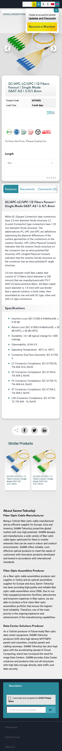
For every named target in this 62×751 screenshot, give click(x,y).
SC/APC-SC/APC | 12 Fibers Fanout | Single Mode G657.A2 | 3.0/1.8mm (43, 480)
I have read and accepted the (29, 699)
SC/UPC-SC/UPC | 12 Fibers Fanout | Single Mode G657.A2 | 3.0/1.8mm (17, 480)
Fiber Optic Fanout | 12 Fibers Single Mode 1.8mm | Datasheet (50, 112)
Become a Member (42, 26)
